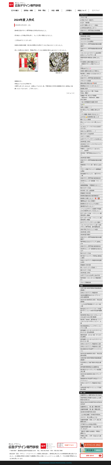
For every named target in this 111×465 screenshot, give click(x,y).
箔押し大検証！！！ (86, 107)
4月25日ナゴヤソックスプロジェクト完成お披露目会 (91, 145)
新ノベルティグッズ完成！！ (88, 267)
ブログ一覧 (83, 17)
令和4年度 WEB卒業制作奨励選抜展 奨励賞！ (90, 359)
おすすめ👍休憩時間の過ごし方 (89, 117)
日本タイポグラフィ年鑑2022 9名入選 (90, 384)
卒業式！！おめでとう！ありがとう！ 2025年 (90, 149)
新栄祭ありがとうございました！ (90, 86)
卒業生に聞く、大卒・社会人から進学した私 (90, 436)
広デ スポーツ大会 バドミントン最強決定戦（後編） (90, 214)
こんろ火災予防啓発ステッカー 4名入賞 (90, 305)
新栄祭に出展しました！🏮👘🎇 (90, 198)
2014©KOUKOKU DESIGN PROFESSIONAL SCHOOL (55, 463)
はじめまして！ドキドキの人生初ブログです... (90, 127)
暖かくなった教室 (85, 119)
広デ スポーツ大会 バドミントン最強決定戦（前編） (90, 218)
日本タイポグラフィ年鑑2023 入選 (90, 346)
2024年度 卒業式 (85, 157)
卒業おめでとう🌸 (85, 68)
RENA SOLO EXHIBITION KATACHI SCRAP (91, 403)
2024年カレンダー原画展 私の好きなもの (91, 249)
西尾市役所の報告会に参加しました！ (90, 58)
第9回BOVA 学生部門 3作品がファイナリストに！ (91, 379)
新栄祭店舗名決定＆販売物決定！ (90, 195)
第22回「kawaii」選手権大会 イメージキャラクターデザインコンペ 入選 (90, 321)
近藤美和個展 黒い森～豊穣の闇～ (90, 409)
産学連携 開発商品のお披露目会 (89, 367)
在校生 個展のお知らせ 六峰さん (89, 71)
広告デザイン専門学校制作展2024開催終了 (90, 238)
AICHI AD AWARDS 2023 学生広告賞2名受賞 (91, 354)
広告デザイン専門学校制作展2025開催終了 (90, 161)
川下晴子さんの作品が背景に (88, 424)
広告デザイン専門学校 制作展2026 (90, 78)
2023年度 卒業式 (85, 234)
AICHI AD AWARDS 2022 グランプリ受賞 (90, 375)
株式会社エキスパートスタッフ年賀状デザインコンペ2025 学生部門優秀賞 (91, 310)
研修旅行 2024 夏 (85, 193)
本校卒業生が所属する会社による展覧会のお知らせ (90, 398)
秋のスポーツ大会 (85, 188)
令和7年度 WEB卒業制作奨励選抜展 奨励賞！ (90, 289)
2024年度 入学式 (85, 232)
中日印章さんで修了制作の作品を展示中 (90, 363)
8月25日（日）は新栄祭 (87, 190)
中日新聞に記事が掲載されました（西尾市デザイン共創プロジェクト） (90, 63)
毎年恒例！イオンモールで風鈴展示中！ (90, 278)
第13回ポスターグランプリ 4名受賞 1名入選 (90, 370)
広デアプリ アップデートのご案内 (90, 222)
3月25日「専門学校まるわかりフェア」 (90, 154)
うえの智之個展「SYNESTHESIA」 (90, 414)
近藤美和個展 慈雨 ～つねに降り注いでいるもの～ (91, 427)
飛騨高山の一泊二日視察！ (88, 201)
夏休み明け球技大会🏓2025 (88, 83)
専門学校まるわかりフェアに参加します (90, 242)
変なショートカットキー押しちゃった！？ (90, 123)
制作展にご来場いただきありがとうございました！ (90, 74)
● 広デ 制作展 (84, 22)
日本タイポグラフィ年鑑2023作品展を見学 (90, 261)
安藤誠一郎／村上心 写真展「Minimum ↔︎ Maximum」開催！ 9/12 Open (90, 97)
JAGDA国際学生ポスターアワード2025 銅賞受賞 (90, 296)
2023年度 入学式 (85, 272)
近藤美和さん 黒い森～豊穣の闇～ (90, 406)
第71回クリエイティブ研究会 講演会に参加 (91, 256)
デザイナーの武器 (85, 80)
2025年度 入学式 (85, 141)
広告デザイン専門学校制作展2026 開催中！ (91, 49)
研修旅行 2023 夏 (85, 265)
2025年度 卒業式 (85, 39)
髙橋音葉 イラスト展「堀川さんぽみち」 (90, 165)
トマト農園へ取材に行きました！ (90, 114)
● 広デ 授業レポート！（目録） (89, 25)
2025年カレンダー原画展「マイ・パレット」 (90, 181)
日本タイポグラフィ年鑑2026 (89, 292)
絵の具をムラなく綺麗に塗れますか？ (90, 110)
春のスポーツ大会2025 (87, 133)
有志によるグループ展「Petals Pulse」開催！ (89, 92)
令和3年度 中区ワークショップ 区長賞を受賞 (90, 388)
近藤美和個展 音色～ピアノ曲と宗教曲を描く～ (90, 420)
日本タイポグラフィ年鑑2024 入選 (90, 344)
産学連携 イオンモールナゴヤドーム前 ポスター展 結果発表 (90, 331)
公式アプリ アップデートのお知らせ (90, 139)
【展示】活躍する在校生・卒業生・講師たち (90, 432)
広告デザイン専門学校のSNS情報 (90, 30)
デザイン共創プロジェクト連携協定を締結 (90, 170)
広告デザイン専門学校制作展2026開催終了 (90, 45)
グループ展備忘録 (85, 282)
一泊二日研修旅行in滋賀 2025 (89, 102)
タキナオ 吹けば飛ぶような (88, 417)
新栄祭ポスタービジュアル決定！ (90, 203)
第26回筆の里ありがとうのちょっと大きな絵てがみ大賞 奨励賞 (90, 316)
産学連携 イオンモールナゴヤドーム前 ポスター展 (90, 340)
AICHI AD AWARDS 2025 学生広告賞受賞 (91, 300)
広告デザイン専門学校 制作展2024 (90, 246)
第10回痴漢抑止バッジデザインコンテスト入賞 (90, 327)
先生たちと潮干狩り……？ (88, 131)
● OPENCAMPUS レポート (88, 28)
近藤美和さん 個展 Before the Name (91, 395)
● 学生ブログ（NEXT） (87, 20)
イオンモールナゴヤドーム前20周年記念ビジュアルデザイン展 (90, 54)
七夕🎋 (82, 104)
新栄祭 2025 (84, 88)
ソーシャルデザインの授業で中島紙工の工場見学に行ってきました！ (90, 209)
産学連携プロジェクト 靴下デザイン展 (90, 174)
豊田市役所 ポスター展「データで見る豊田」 (90, 335)
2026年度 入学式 (85, 36)
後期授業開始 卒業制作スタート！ (90, 185)
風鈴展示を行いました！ (87, 206)
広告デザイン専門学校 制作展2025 (90, 178)
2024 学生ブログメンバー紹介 (89, 229)
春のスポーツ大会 (85, 270)
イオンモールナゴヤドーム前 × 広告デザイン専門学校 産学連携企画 (90, 225)
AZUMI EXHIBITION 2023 (88, 412)
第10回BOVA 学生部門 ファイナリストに (91, 350)
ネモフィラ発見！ (85, 136)
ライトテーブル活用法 (86, 41)
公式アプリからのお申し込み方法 (90, 275)
